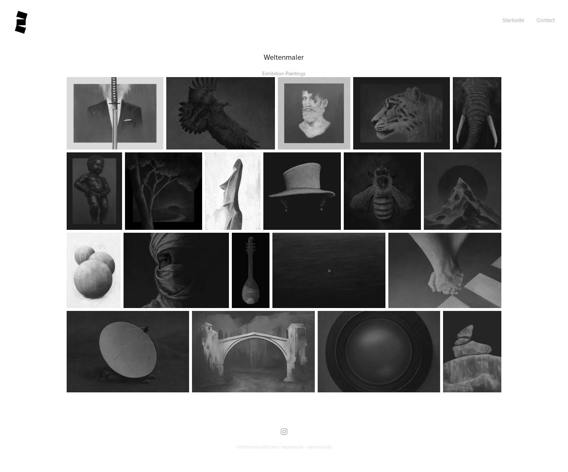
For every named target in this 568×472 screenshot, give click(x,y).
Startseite (513, 20)
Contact (545, 20)
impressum (292, 446)
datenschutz (319, 446)
